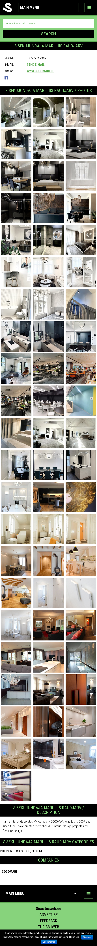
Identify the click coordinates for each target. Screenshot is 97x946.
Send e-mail (36, 64)
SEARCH (48, 33)
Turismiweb (48, 927)
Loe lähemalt (49, 942)
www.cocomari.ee (40, 71)
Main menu (48, 7)
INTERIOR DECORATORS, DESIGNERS (23, 851)
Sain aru (87, 937)
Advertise (48, 914)
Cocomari (9, 871)
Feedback (48, 921)
